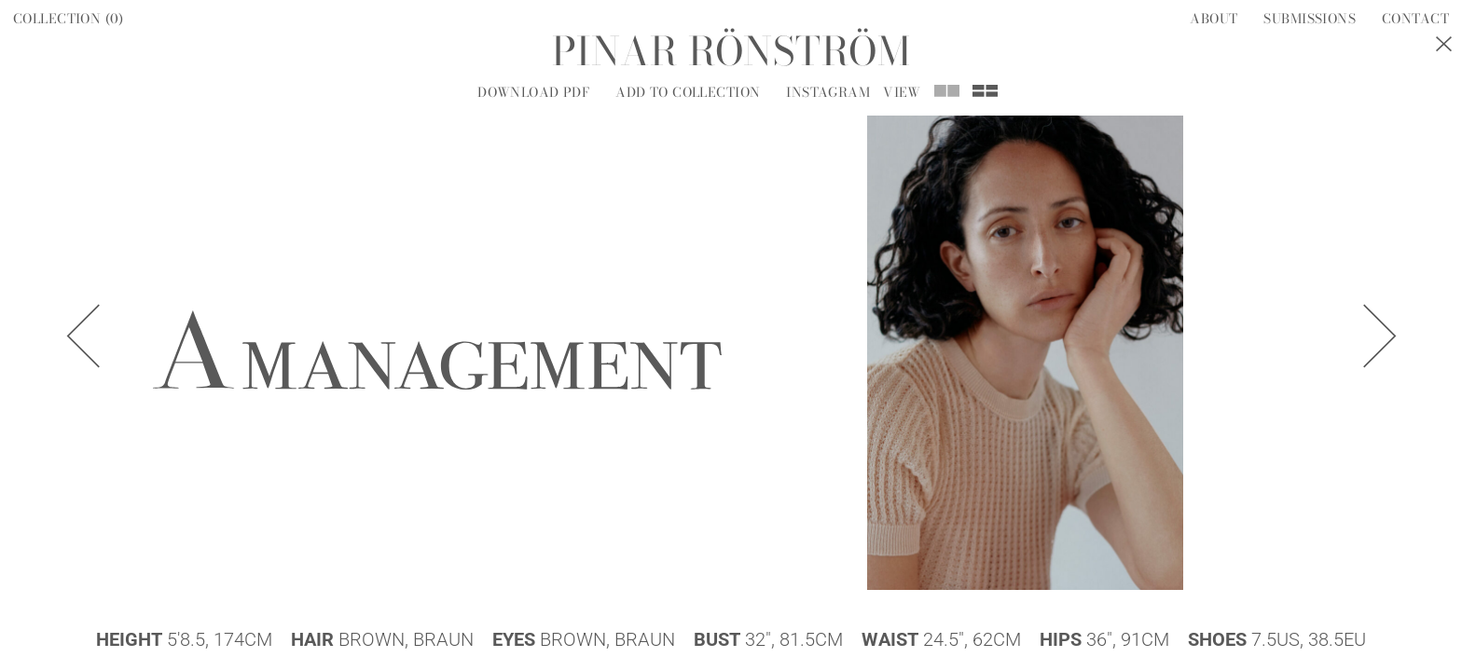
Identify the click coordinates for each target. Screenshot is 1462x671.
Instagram (828, 92)
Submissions (1309, 18)
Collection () (68, 18)
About (1213, 18)
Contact (1415, 18)
